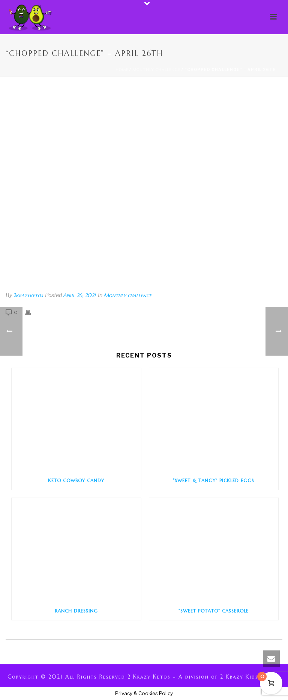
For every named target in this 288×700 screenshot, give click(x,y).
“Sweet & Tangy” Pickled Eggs (213, 480)
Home (122, 69)
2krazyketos (28, 295)
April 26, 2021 (79, 295)
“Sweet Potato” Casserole (213, 611)
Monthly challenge (156, 69)
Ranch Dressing (76, 611)
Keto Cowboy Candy (76, 480)
